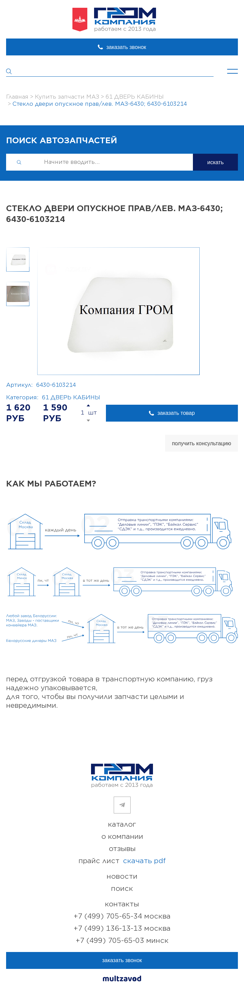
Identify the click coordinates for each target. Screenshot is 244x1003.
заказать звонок (126, 47)
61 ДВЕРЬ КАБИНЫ (71, 397)
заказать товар (176, 413)
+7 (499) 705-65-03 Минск (122, 940)
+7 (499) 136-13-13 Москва (122, 928)
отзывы (122, 849)
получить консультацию (201, 443)
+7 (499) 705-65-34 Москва (122, 916)
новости (122, 876)
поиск (122, 888)
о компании (122, 836)
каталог (122, 824)
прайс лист (122, 861)
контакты (122, 904)
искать (215, 162)
